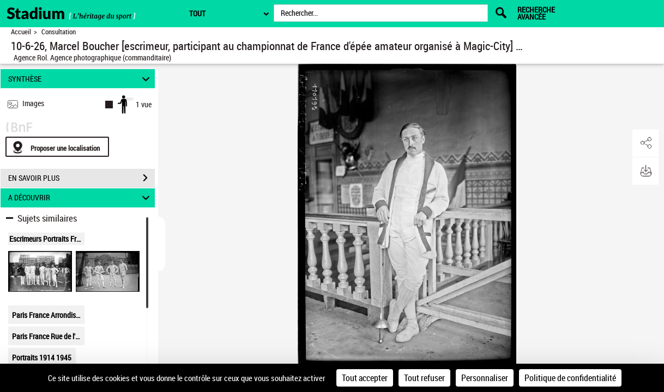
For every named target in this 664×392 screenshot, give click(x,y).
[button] (645, 143)
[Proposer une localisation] (57, 147)
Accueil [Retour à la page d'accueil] (21, 31)
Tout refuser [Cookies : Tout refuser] (424, 378)
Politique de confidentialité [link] (570, 378)
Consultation (58, 31)
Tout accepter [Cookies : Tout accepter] (365, 378)
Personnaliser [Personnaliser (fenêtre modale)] (484, 378)
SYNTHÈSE (80, 78)
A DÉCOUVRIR (80, 197)
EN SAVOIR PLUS (81, 178)
